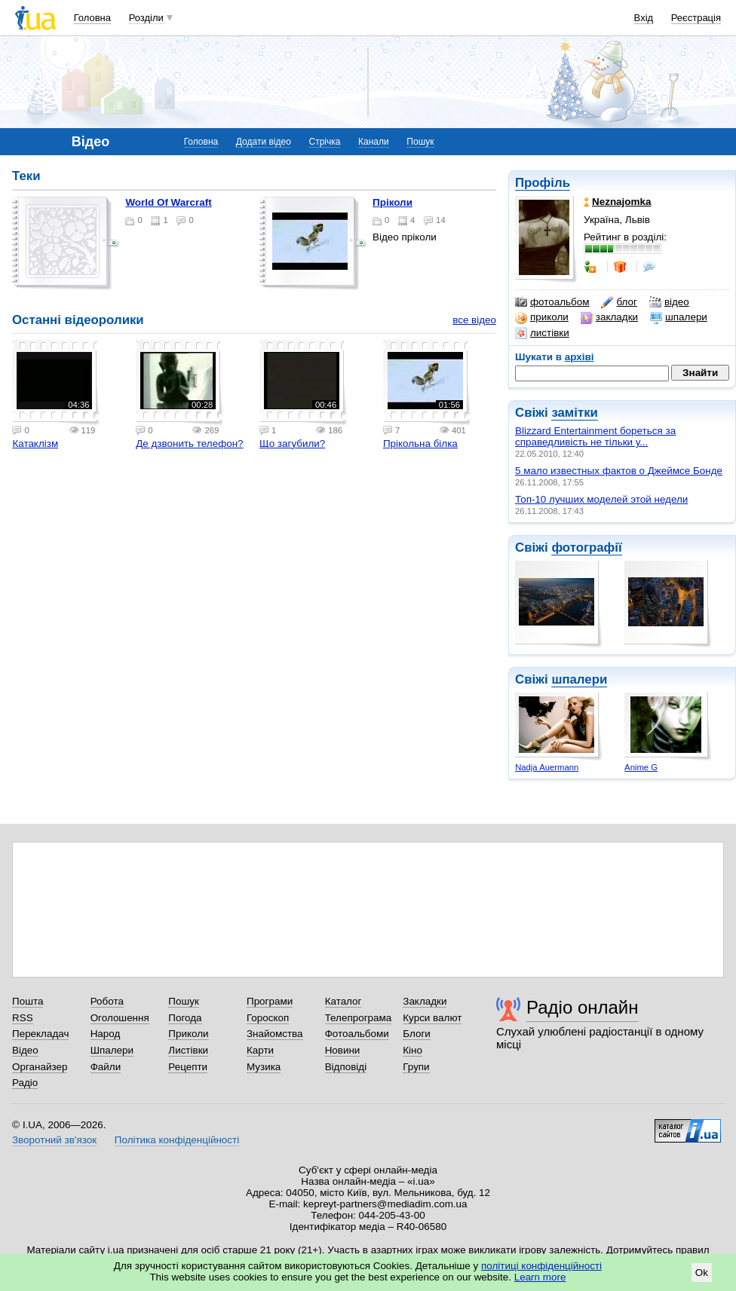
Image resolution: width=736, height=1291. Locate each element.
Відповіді (346, 1066)
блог (618, 302)
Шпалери (111, 1050)
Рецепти (187, 1066)
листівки (542, 333)
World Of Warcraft (168, 202)
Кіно (412, 1050)
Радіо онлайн (582, 1007)
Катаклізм (35, 443)
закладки (609, 317)
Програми (270, 1001)
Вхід (644, 17)
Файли (105, 1066)
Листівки (188, 1050)
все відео (474, 320)
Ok (701, 1272)
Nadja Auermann (546, 767)
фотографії (586, 547)
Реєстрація (696, 17)
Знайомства (275, 1033)
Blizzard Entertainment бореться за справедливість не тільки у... (595, 436)
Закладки (424, 1001)
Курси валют (432, 1017)
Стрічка (324, 141)
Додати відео (263, 141)
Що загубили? (292, 443)
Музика (264, 1066)
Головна (92, 17)
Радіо (25, 1082)
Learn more (540, 1277)
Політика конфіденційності (177, 1140)
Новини (342, 1050)
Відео (25, 1050)
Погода (184, 1017)
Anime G (641, 767)
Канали (373, 141)
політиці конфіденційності (541, 1265)
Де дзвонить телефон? (189, 443)
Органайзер (39, 1066)
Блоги (417, 1033)
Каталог (343, 1001)
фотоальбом (552, 302)
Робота (107, 1001)
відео (669, 302)
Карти (260, 1050)
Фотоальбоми (357, 1033)
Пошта (27, 1001)
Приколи (188, 1033)
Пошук (420, 141)
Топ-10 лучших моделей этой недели (601, 499)
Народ (105, 1033)
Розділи (146, 17)
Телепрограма (358, 1017)
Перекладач (40, 1033)
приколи (542, 317)
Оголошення (119, 1017)
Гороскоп (268, 1017)
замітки (574, 412)
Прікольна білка (420, 443)
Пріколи (392, 202)
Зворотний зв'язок (54, 1140)
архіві (579, 357)
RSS (22, 1017)
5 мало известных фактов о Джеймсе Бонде (618, 470)
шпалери (678, 317)
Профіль (542, 183)
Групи (416, 1066)
